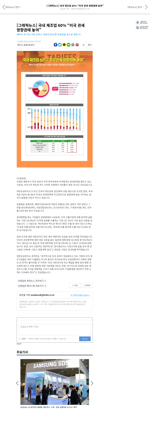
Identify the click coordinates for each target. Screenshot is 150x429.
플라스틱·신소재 (80, 24)
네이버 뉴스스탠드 (23, 3)
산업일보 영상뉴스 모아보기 (32, 299)
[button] (73, 63)
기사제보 (36, 3)
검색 (115, 3)
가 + (89, 63)
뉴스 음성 (22, 63)
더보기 (19, 362)
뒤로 (75, 304)
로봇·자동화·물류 (48, 24)
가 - (84, 63)
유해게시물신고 (127, 3)
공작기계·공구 (96, 24)
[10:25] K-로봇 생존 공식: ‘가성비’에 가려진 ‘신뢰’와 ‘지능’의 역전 (49, 30)
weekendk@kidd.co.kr (43, 313)
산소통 (130, 24)
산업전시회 (32, 24)
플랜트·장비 (111, 24)
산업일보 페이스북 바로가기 (32, 304)
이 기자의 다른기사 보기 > (80, 313)
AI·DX (122, 24)
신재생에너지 (64, 24)
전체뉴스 (21, 24)
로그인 (84, 357)
